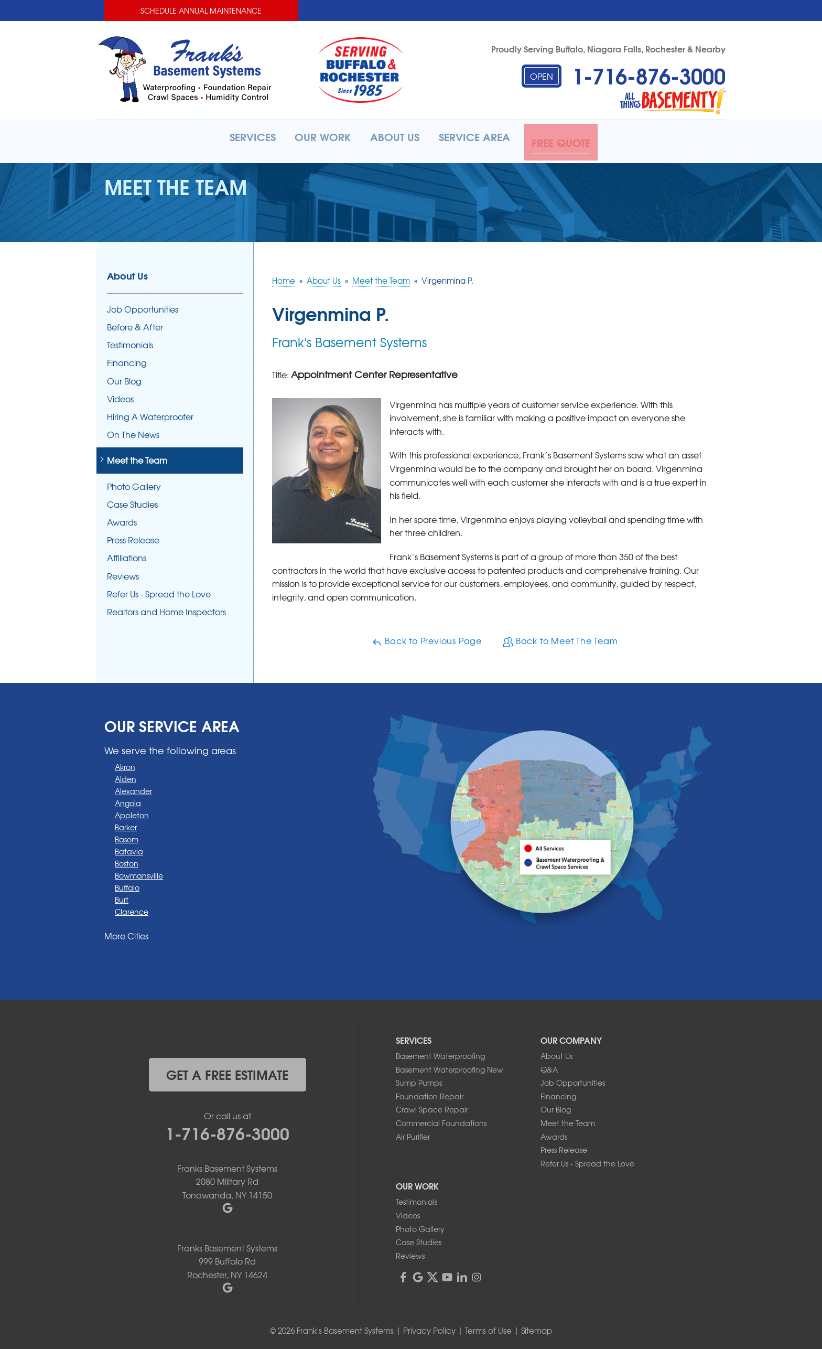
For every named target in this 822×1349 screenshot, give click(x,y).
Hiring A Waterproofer (150, 414)
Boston (126, 860)
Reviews (123, 573)
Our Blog (124, 378)
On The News (133, 432)
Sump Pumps (419, 1080)
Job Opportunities (142, 307)
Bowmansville (139, 872)
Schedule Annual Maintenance (201, 10)
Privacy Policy (429, 1328)
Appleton (132, 812)
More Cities (126, 932)
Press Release (133, 537)
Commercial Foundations (441, 1120)
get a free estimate (227, 1072)
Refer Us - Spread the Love (159, 591)
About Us (127, 272)
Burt (121, 896)
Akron (125, 763)
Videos (120, 396)
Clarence (131, 908)
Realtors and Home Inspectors (166, 609)
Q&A (549, 1066)
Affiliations (126, 555)
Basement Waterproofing (440, 1053)
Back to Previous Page (427, 638)
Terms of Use (488, 1328)
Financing (127, 360)
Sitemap (536, 1328)
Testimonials (130, 342)
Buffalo (127, 884)
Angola (128, 800)
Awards (122, 519)
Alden (125, 775)
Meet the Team (137, 458)
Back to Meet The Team (560, 638)
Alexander (133, 788)
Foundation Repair (429, 1093)
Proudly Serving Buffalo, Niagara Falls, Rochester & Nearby (608, 48)
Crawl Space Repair (432, 1106)
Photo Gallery (134, 483)
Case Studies (132, 501)
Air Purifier (413, 1133)
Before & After (135, 324)
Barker (126, 824)
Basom (126, 836)
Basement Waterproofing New (449, 1066)
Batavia (129, 848)
